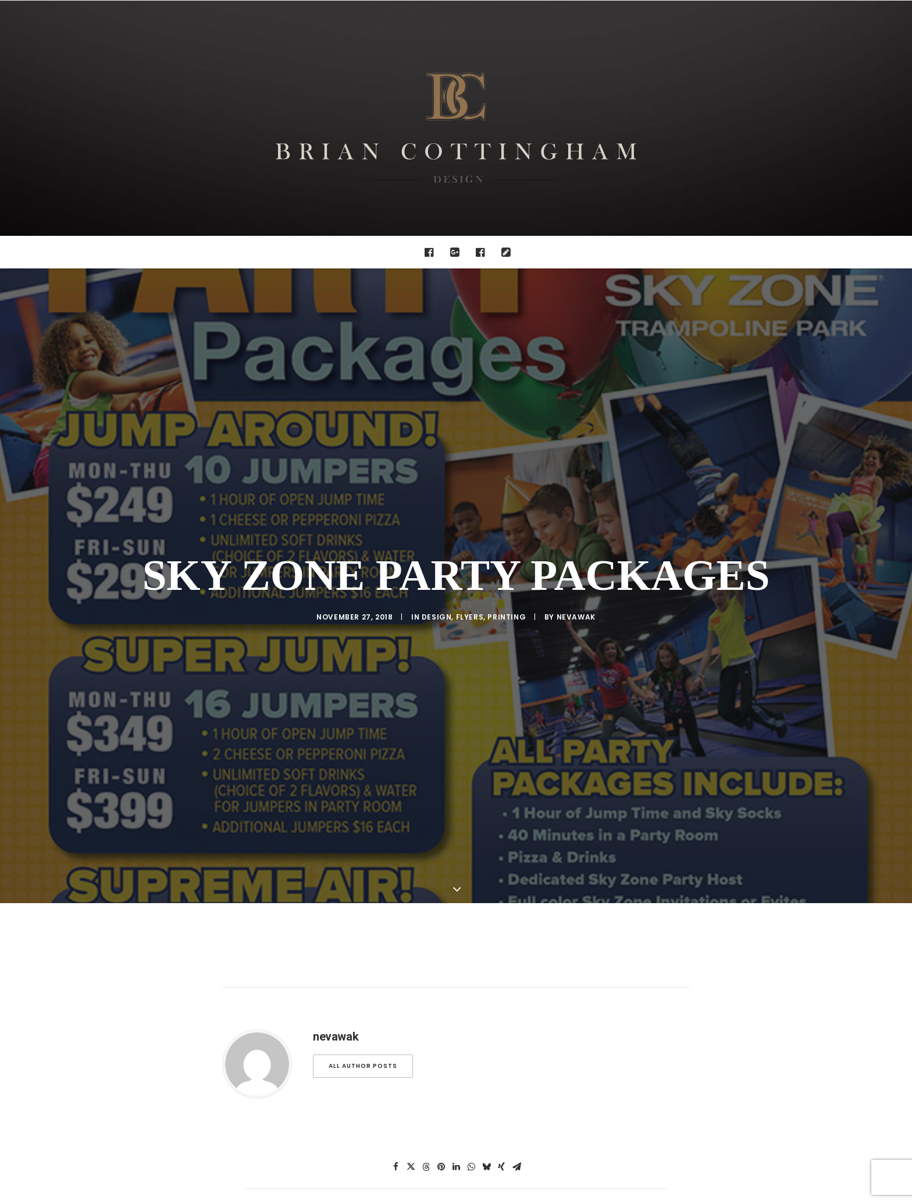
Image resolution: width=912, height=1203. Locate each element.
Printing (506, 588)
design (437, 588)
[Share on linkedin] (456, 1109)
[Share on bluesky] (486, 1109)
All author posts (363, 1007)
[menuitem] (432, 252)
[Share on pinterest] (441, 1109)
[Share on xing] (501, 1109)
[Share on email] (516, 1109)
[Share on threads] (426, 1109)
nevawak (576, 588)
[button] (432, 252)
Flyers (470, 588)
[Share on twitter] (411, 1109)
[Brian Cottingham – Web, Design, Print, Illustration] (456, 118)
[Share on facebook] (395, 1109)
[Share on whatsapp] (471, 1109)
